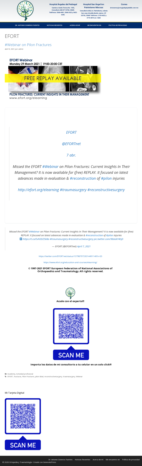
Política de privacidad (118, 25)
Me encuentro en (94, 25)
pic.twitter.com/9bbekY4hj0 (108, 239)
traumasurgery (69, 376)
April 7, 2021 (84, 246)
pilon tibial (39, 376)
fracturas (17, 376)
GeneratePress (49, 462)
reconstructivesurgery (53, 376)
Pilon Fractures (28, 376)
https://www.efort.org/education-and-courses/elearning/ (70, 262)
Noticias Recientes (54, 25)
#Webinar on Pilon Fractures (28, 44)
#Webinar (50, 166)
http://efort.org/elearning (38, 189)
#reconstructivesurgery (106, 189)
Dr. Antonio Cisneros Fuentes (27, 25)
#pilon (106, 178)
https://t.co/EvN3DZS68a (36, 239)
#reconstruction (83, 178)
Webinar (79, 376)
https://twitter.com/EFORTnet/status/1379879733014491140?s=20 (70, 256)
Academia (11, 374)
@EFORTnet (71, 143)
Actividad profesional (24, 374)
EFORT (71, 132)
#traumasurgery (73, 189)
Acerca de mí (75, 25)
